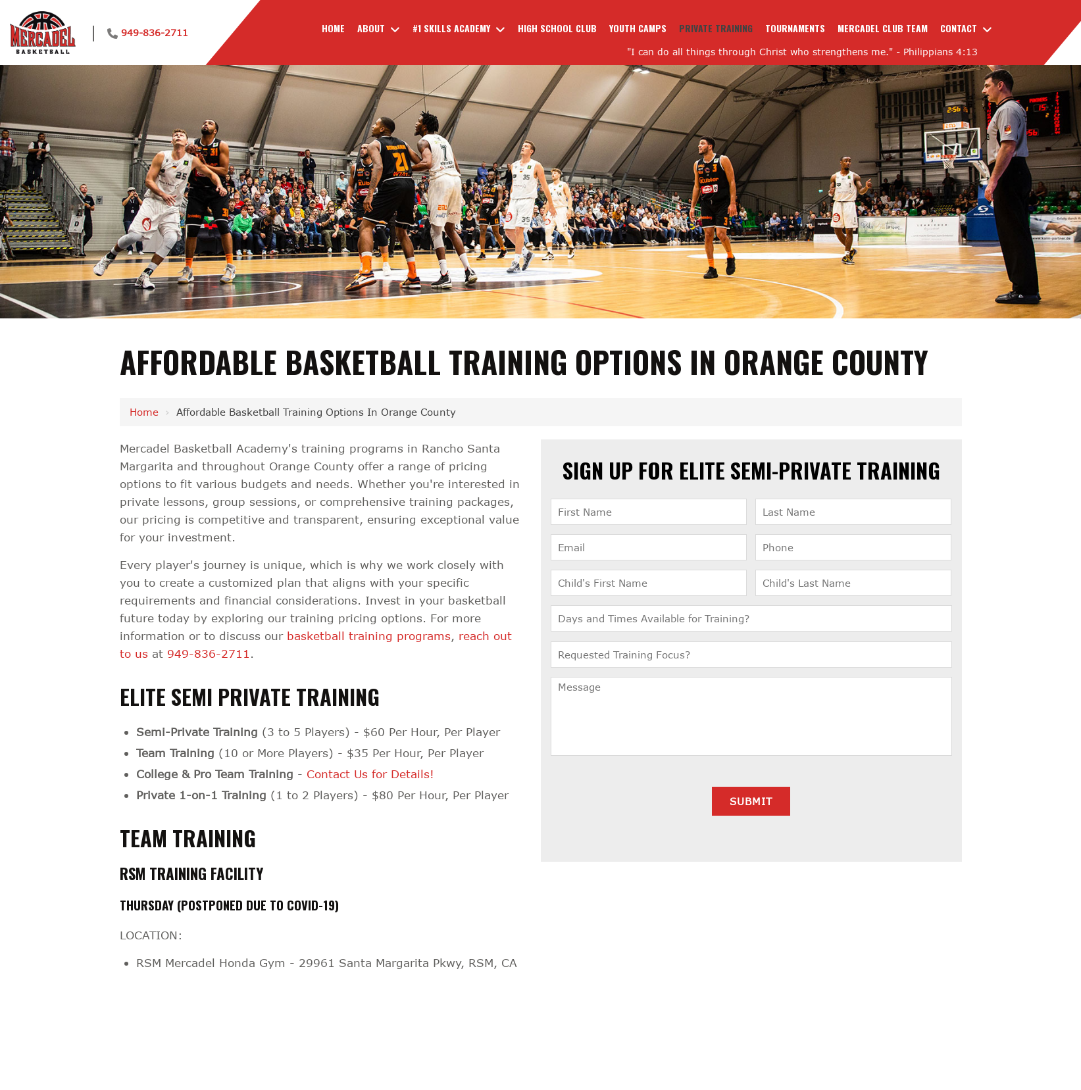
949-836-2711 (154, 32)
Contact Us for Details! (370, 774)
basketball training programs (369, 636)
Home (144, 412)
